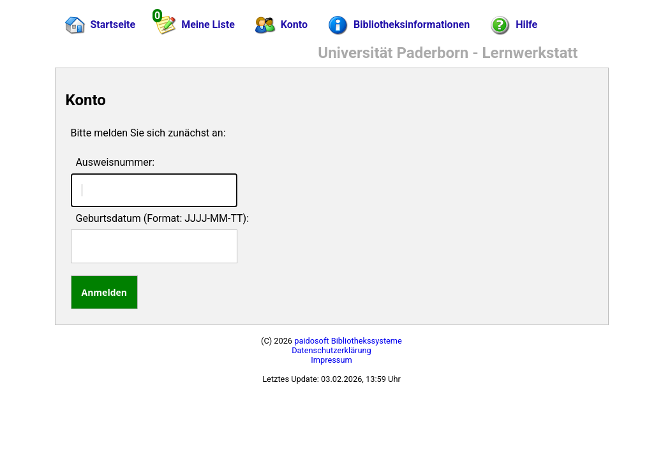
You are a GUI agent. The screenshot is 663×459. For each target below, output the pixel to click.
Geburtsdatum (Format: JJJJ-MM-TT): (163, 218)
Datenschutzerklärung (331, 350)
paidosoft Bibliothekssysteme (348, 341)
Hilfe (513, 25)
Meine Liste (194, 23)
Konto (281, 25)
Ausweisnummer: (115, 162)
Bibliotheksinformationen (399, 25)
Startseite (100, 25)
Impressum (331, 360)
